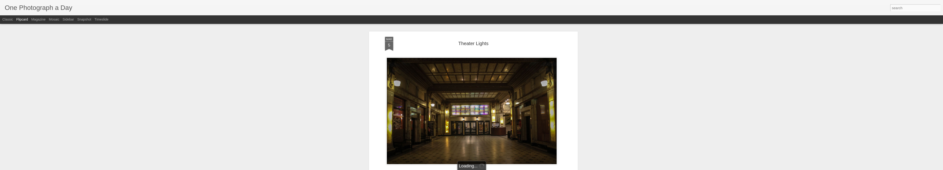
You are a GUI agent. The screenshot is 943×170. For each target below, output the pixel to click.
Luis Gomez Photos (399, 78)
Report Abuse (500, 167)
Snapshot (84, 19)
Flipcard (22, 19)
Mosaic (54, 19)
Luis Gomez (493, 85)
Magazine (38, 19)
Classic (7, 19)
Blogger (486, 167)
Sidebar (68, 19)
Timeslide (101, 19)
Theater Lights (503, 91)
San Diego (483, 91)
